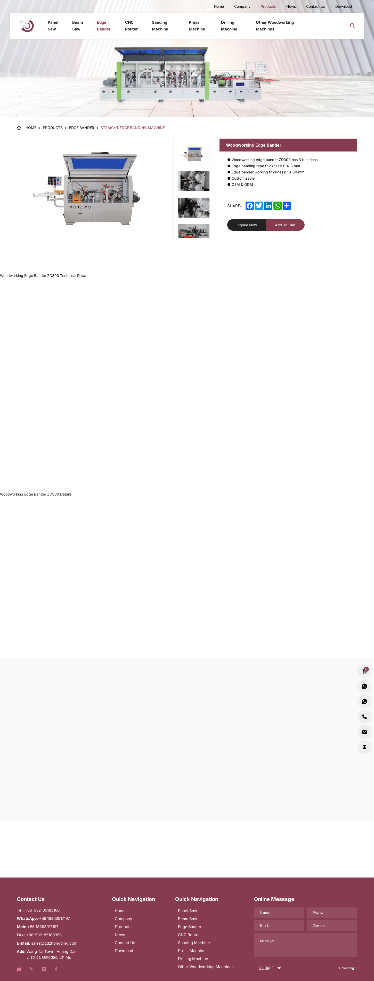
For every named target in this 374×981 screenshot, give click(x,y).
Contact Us (315, 6)
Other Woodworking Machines (275, 25)
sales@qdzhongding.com (54, 943)
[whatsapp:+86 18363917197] (364, 686)
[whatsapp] (277, 206)
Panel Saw (52, 25)
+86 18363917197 (42, 926)
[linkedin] (268, 206)
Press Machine (197, 25)
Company (242, 6)
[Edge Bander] (81, 128)
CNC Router (131, 25)
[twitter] (259, 206)
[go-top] (364, 747)
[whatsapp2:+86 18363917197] (364, 702)
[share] (286, 206)
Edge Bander (103, 25)
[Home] (26, 127)
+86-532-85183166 (42, 910)
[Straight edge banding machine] (133, 128)
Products (268, 6)
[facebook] (249, 206)
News (291, 6)
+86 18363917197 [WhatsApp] (54, 918)
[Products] (53, 128)
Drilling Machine (229, 25)
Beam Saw (77, 25)
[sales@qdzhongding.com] (364, 732)
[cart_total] (364, 672)
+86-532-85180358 (44, 934)
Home (219, 6)
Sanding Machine (160, 25)
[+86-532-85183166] (364, 717)
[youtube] (19, 969)
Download (343, 6)
